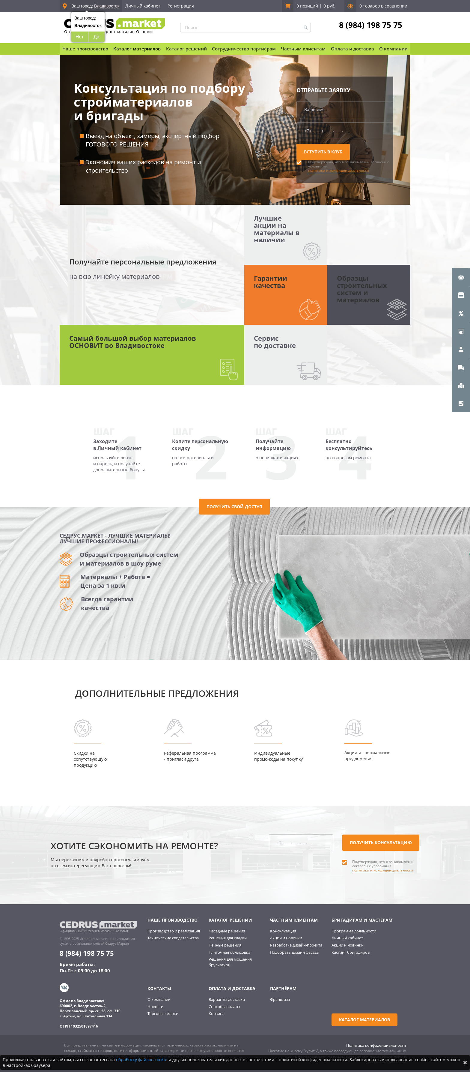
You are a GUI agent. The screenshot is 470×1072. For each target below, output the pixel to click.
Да (97, 36)
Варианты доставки (227, 999)
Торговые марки (162, 1013)
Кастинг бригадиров (351, 952)
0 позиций (307, 6)
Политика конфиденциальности (376, 1045)
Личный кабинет (142, 6)
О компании (159, 999)
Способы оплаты (224, 1006)
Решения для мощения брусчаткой (230, 962)
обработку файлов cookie (141, 1059)
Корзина (217, 1013)
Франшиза (280, 999)
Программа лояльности (354, 931)
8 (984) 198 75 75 (370, 25)
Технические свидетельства (173, 938)
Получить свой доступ (234, 506)
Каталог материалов (137, 49)
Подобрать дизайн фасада (294, 952)
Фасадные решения (227, 931)
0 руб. (329, 6)
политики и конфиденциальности (338, 170)
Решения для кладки (228, 938)
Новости (155, 1006)
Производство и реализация (173, 931)
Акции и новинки (286, 938)
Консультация (283, 931)
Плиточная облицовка (229, 952)
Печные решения (225, 945)
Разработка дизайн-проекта (296, 945)
